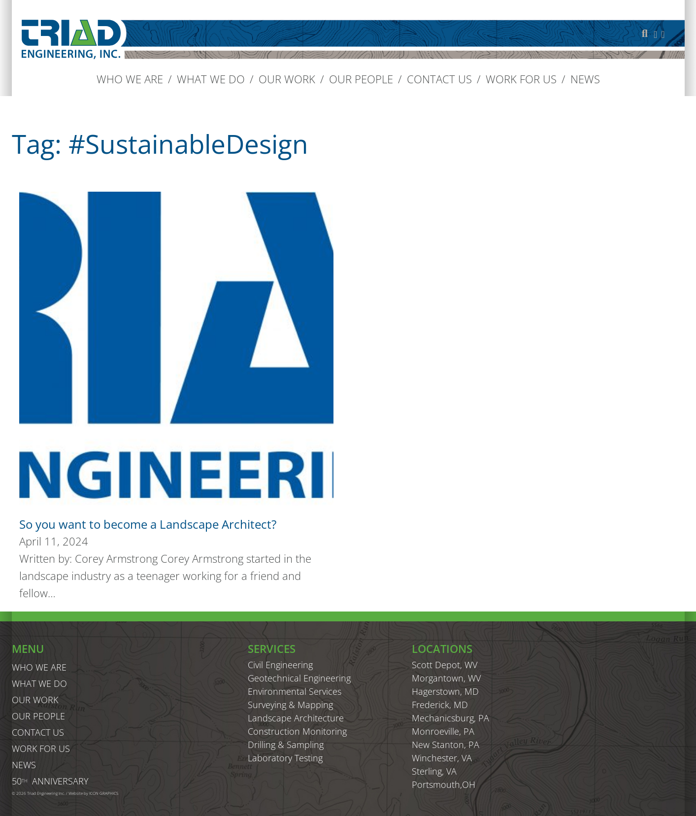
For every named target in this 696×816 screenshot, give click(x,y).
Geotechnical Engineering (299, 678)
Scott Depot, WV (444, 665)
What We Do (211, 78)
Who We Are (130, 78)
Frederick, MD (440, 705)
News (585, 78)
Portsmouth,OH (443, 784)
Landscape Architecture (296, 718)
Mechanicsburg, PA (450, 718)
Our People (361, 78)
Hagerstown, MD (445, 691)
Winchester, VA (442, 758)
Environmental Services (294, 691)
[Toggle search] (645, 33)
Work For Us (521, 78)
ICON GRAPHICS (103, 793)
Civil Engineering (280, 665)
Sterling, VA (434, 771)
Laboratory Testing (285, 758)
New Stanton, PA (445, 744)
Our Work (287, 78)
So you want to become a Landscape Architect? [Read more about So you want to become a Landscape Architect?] (147, 524)
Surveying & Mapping (290, 705)
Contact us (439, 78)
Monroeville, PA (443, 731)
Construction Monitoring (297, 731)
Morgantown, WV (446, 678)
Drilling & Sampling (286, 744)
